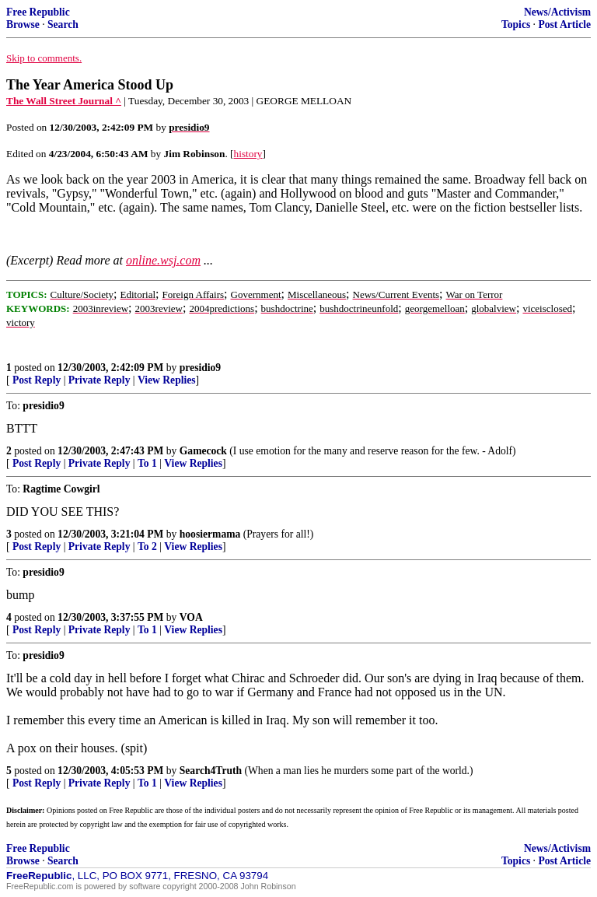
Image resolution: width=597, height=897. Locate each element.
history (248, 153)
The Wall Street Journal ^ (63, 101)
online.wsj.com (163, 260)
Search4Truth (211, 770)
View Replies (167, 380)
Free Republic (38, 12)
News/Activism (557, 12)
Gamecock (203, 451)
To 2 (147, 546)
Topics (515, 24)
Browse (23, 24)
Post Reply (36, 380)
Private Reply (99, 380)
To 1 (147, 463)
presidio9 (200, 367)
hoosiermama (210, 534)
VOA (191, 617)
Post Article (564, 24)
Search (63, 24)
